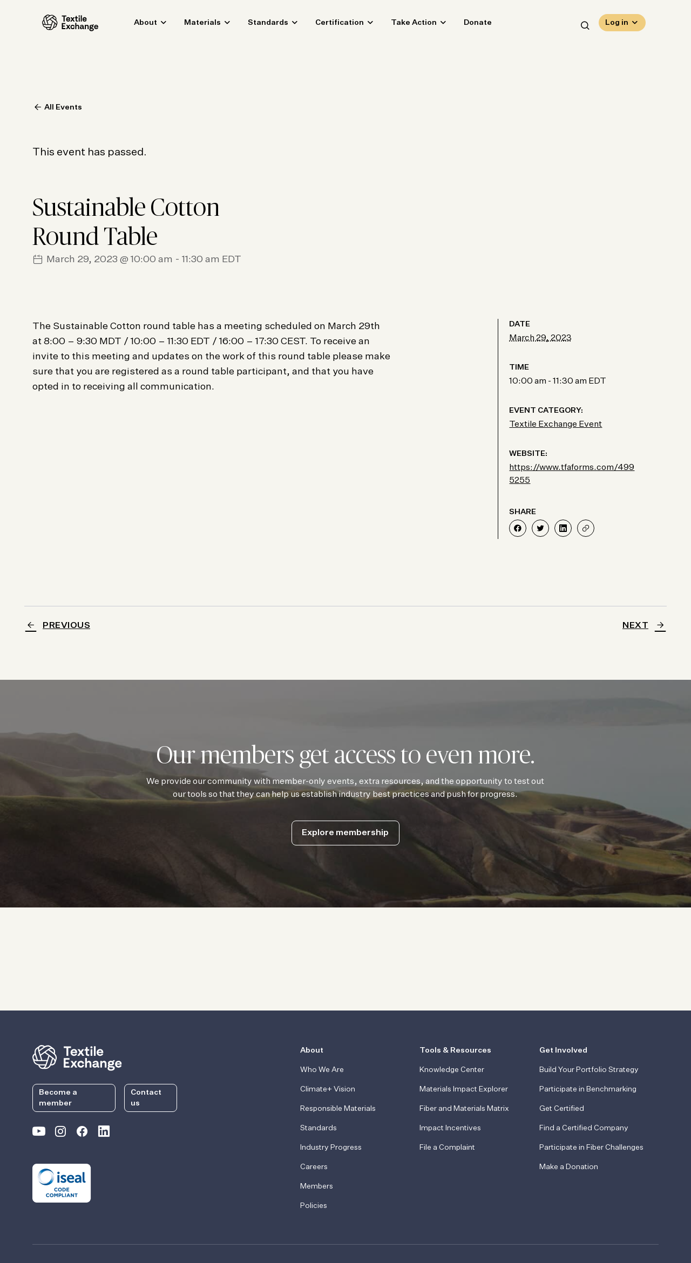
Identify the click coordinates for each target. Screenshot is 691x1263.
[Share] (585, 528)
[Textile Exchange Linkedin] (103, 1133)
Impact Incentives (450, 1128)
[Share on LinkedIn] (563, 528)
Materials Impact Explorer (463, 1089)
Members (316, 1186)
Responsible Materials (338, 1108)
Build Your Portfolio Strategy (589, 1070)
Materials (192, 25)
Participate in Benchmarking (587, 1089)
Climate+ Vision (327, 1089)
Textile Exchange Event (555, 424)
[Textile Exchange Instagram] (60, 1133)
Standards (258, 25)
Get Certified (561, 1108)
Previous (66, 626)
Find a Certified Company (583, 1128)
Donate (468, 25)
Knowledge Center (451, 1070)
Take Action (404, 25)
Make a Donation (568, 1167)
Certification (330, 25)
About (135, 25)
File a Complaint (447, 1147)
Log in (616, 25)
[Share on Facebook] (517, 528)
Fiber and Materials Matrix (464, 1108)
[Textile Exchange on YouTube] (38, 1133)
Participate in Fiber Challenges (591, 1147)
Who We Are (322, 1070)
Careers (314, 1167)
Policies (313, 1206)
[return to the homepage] (77, 1057)
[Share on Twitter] (540, 528)
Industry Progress (331, 1147)
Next (635, 626)
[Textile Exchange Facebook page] (82, 1133)
